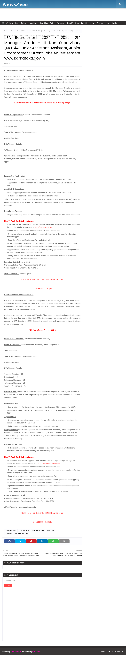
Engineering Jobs (38, 530)
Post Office (44, 23)
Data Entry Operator (87, 23)
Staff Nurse (115, 23)
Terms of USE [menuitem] (90, 13)
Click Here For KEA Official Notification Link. (42, 279)
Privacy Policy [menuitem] (76, 13)
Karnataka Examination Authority (17, 533)
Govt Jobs (50, 530)
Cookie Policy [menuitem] (49, 13)
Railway (24, 23)
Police (52, 23)
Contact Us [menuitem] (103, 13)
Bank (17, 23)
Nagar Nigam (33, 23)
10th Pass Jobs (15, 31)
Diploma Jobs (24, 530)
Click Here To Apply (42, 288)
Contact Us (119, 651)
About (110, 651)
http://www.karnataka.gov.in (49, 463)
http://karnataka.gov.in (43, 227)
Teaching (100, 23)
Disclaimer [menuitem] (63, 13)
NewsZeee (36, 652)
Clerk (77, 23)
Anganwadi (60, 23)
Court (107, 23)
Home (9, 23)
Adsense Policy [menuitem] (35, 13)
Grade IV (70, 23)
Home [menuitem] (8, 13)
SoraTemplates (15, 652)
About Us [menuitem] (20, 13)
